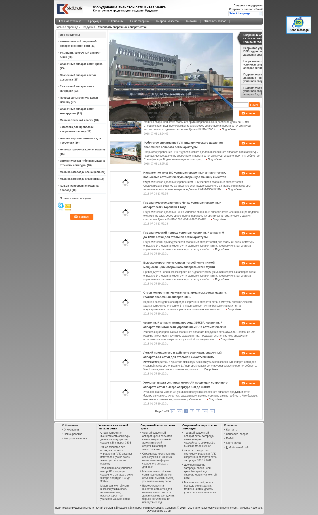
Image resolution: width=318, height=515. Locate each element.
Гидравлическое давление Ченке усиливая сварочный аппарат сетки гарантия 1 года (258, 78)
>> (204, 411)
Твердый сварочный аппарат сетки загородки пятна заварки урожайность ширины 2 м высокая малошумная (199, 439)
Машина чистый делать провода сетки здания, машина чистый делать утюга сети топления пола (200, 487)
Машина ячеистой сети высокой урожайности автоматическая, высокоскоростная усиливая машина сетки (115, 492)
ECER (167, 510)
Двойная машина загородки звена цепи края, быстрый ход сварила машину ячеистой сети (200, 471)
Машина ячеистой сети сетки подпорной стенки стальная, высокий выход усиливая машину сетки (158, 476)
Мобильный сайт (237, 447)
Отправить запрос (241, 9)
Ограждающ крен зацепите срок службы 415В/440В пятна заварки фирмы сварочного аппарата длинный (158, 460)
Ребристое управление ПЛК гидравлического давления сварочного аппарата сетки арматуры (258, 51)
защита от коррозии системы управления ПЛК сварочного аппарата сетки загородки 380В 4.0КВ (200, 455)
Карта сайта (233, 442)
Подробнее (229, 129)
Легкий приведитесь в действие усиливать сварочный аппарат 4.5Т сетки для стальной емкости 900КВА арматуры (182, 357)
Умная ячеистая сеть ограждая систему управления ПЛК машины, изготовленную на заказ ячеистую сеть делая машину (116, 455)
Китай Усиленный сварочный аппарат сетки (123, 507)
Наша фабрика (139, 21)
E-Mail (229, 438)
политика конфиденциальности (74, 507)
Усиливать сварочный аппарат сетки (113, 427)
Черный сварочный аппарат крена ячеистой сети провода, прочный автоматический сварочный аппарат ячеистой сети (157, 441)
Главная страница (70, 21)
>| (212, 411)
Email (259, 9)
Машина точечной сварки (76, 120)
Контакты (191, 21)
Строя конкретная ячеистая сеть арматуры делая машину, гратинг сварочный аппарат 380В (115, 437)
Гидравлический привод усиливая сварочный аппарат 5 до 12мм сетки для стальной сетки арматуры (259, 91)
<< (179, 411)
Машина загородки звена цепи (80, 172)
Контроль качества (167, 21)
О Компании (115, 21)
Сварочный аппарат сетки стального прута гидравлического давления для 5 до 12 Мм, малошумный (258, 38)
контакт (251, 113)
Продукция (95, 21)
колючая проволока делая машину (83, 149)
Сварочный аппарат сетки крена (81, 64)
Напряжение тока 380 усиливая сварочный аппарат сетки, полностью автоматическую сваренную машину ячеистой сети (257, 64)
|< (172, 411)
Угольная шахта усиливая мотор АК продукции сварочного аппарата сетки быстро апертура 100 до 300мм (117, 474)
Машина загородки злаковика (79, 178)
